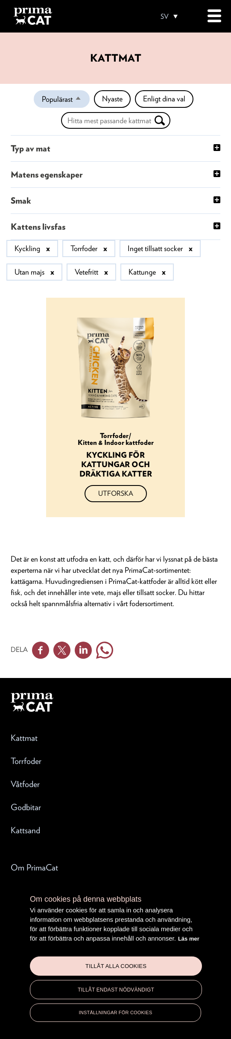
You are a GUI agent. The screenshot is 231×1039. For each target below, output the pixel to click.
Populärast (66, 101)
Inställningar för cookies (115, 1012)
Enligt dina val (164, 98)
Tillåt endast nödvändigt (116, 990)
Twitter (61, 650)
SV (165, 16)
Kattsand (25, 830)
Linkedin (83, 650)
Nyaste (112, 98)
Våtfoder (25, 784)
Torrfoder (26, 761)
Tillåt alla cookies (115, 966)
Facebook (40, 650)
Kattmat (24, 738)
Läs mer (188, 938)
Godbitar (26, 807)
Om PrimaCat (34, 867)
